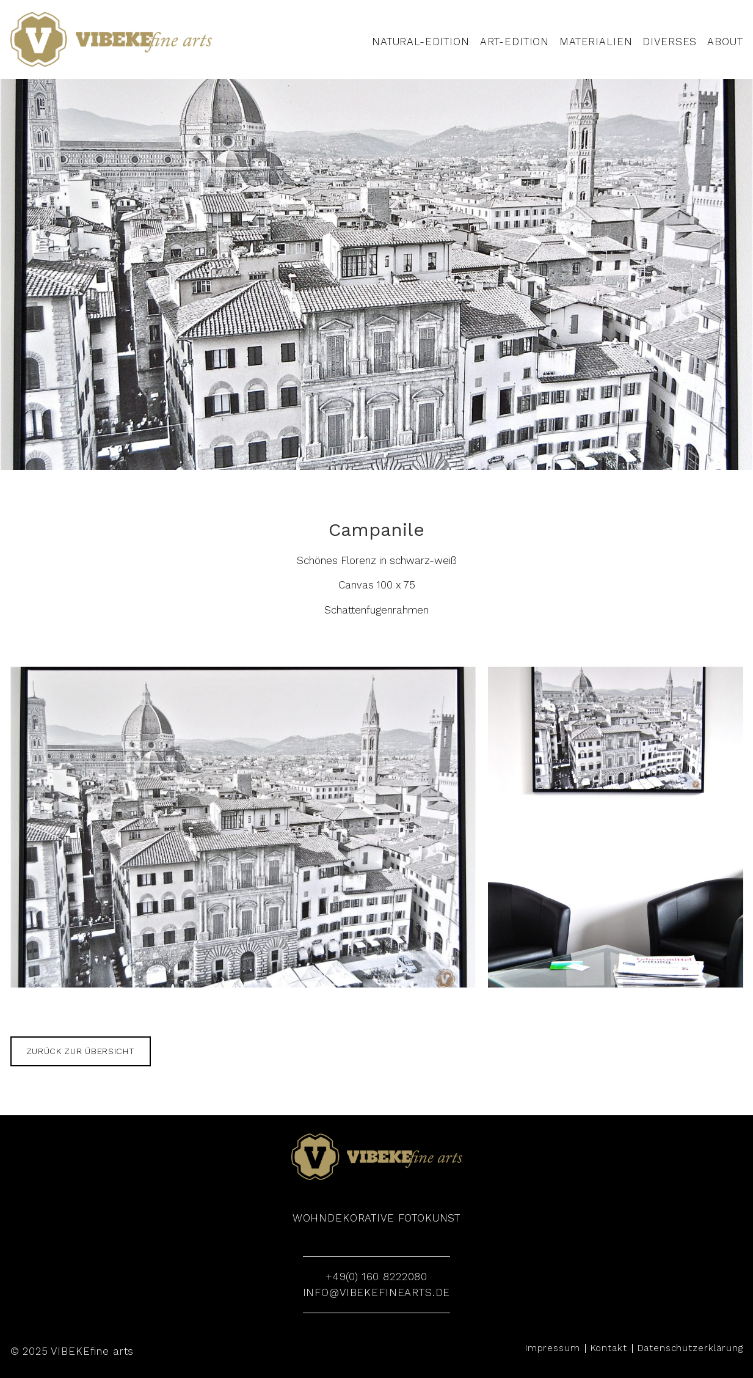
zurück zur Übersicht (80, 1051)
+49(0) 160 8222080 (376, 1276)
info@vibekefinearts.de (377, 1292)
